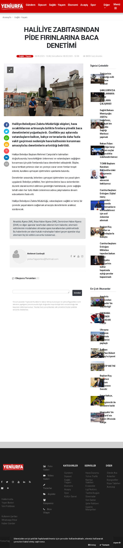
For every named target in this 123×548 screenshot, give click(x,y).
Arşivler (49, 494)
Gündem (30, 4)
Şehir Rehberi (92, 503)
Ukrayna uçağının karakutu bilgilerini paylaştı (105, 336)
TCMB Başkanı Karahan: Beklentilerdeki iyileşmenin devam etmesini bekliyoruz (107, 173)
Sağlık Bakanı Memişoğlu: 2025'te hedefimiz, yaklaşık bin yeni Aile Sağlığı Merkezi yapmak (107, 123)
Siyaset (42, 4)
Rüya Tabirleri (113, 483)
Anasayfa (7, 17)
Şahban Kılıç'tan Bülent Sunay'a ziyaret (107, 353)
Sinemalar (91, 496)
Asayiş (84, 4)
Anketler (111, 476)
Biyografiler (112, 480)
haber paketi (6, 544)
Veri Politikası (8, 506)
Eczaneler (90, 486)
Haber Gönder (8, 523)
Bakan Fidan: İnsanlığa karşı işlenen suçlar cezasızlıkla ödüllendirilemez (109, 150)
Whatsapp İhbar (9, 520)
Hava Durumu (92, 473)
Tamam (104, 545)
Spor (93, 4)
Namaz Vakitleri (89, 481)
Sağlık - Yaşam (57, 4)
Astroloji (111, 487)
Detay (92, 545)
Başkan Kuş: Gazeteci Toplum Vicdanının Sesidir (106, 382)
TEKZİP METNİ (107, 366)
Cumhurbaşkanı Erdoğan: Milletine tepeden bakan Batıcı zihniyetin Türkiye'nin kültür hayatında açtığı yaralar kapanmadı (108, 260)
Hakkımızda (7, 499)
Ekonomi (73, 4)
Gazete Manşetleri (91, 508)
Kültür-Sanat (70, 496)
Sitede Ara (112, 473)
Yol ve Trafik (92, 476)
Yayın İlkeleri (8, 502)
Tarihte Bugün (92, 493)
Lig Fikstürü (91, 489)
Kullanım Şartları (9, 516)
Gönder (77, 293)
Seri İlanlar (91, 500)
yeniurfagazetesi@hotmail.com (42, 259)
